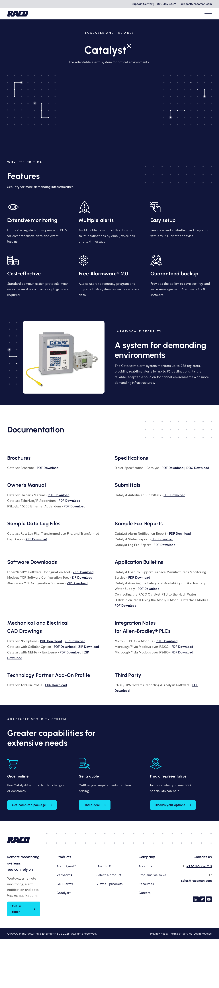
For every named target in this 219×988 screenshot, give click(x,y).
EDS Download (56, 737)
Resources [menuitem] (146, 936)
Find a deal (91, 857)
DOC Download (197, 520)
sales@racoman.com (196, 932)
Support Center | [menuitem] (143, 4)
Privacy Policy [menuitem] (159, 986)
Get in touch (16, 961)
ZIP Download (83, 624)
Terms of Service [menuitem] (181, 986)
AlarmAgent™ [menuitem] (67, 918)
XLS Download (36, 591)
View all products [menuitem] (109, 936)
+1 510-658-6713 (199, 918)
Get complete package (29, 857)
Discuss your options (170, 857)
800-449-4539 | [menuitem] (167, 4)
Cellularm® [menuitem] (65, 936)
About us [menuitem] (145, 918)
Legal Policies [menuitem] (203, 986)
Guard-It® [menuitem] (104, 918)
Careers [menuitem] (144, 945)
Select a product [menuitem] (109, 927)
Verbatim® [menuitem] (64, 927)
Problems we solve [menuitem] (152, 927)
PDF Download (48, 520)
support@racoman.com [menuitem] (196, 4)
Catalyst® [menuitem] (64, 945)
